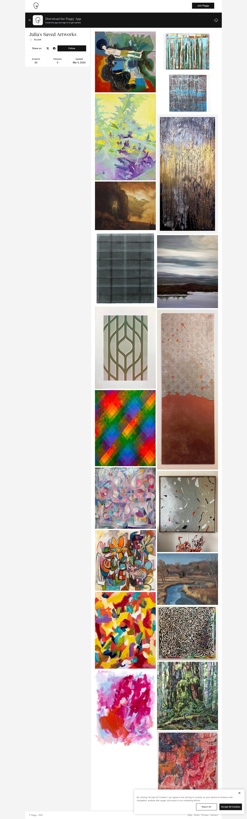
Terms (196, 815)
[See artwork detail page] (125, 62)
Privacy (205, 815)
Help (190, 815)
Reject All (206, 806)
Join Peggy (203, 5)
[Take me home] (36, 6)
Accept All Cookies (230, 806)
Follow (71, 48)
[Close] (239, 793)
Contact (214, 815)
